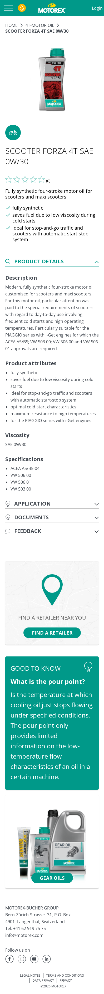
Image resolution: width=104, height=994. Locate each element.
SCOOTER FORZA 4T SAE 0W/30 (36, 31)
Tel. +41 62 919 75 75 (25, 928)
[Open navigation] (9, 8)
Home (11, 25)
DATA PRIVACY (43, 980)
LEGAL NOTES (30, 975)
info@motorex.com (24, 935)
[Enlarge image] (52, 80)
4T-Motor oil (40, 25)
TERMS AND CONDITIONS (65, 975)
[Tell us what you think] (25, 179)
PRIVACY (66, 980)
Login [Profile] (97, 8)
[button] (13, 132)
